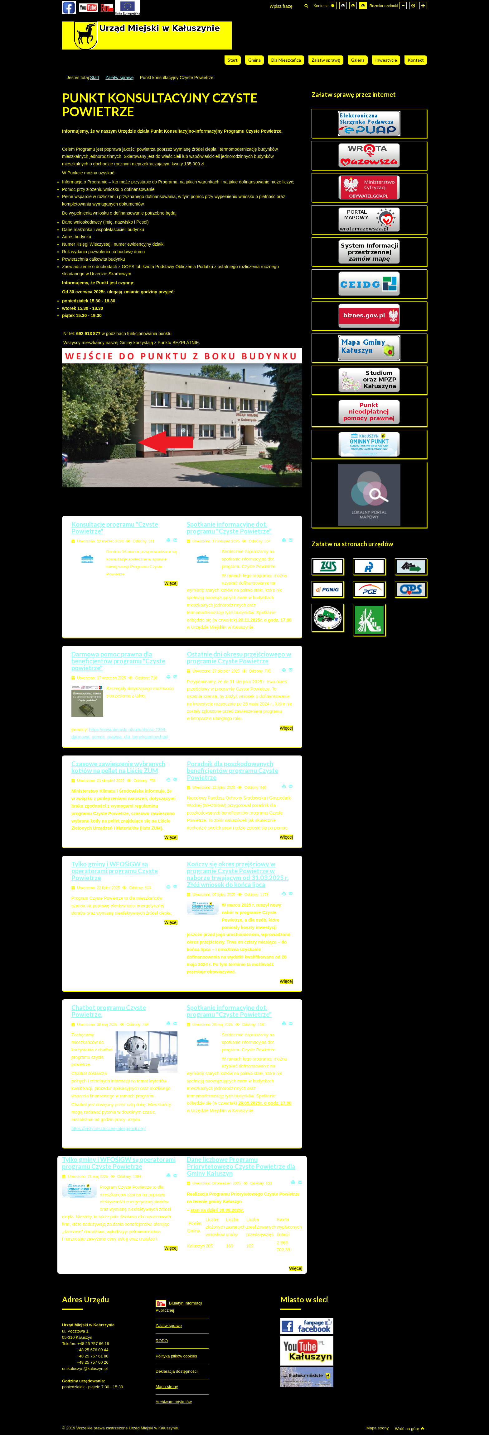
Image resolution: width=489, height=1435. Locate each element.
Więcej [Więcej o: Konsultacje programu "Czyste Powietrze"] (170, 583)
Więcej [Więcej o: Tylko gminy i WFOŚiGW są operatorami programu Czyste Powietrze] (170, 922)
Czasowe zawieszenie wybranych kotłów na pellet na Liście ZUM (118, 767)
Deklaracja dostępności (176, 1371)
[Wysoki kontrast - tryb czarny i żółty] (353, 5)
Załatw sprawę (119, 77)
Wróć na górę (410, 1428)
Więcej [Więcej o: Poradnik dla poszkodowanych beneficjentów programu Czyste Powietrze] (286, 837)
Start (94, 77)
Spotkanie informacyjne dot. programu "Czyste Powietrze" (229, 527)
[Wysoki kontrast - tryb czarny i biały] (343, 5)
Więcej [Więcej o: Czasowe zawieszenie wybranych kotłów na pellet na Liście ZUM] (170, 837)
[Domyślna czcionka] (413, 5)
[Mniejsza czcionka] (403, 5)
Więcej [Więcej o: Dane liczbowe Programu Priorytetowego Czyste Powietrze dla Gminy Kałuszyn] (295, 1268)
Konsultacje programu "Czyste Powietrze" (114, 527)
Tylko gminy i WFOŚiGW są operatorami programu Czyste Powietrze (114, 870)
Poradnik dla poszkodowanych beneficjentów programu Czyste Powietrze (232, 770)
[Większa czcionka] (423, 5)
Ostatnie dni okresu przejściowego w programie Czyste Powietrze (239, 657)
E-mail (175, 540)
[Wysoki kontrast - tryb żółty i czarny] (363, 5)
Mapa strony (167, 1386)
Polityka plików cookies (176, 1356)
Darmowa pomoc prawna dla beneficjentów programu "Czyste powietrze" (118, 660)
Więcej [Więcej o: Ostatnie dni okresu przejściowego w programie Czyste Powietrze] (286, 728)
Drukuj (168, 540)
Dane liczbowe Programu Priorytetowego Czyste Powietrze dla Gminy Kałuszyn (241, 1166)
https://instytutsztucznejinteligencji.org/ (108, 1128)
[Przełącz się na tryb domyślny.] (332, 5)
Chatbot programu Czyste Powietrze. (108, 1011)
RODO (162, 1340)
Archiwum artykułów (174, 1401)
